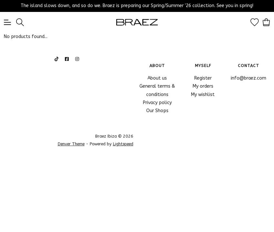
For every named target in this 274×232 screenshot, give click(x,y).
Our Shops (157, 110)
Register (203, 78)
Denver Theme (71, 143)
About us (157, 78)
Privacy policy (157, 102)
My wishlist (203, 94)
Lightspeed (123, 143)
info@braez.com (248, 78)
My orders (203, 86)
